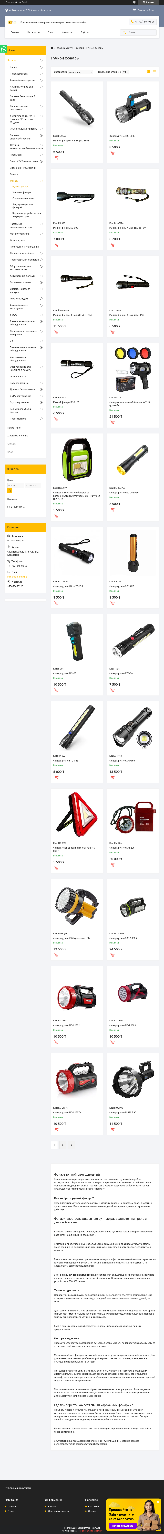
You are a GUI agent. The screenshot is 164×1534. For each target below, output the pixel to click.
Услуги (13, 315)
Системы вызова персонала (19, 108)
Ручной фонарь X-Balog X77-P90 (126, 315)
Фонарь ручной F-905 (64, 673)
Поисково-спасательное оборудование (23, 349)
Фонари (79, 48)
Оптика (14, 174)
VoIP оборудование (20, 396)
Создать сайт (12, 2)
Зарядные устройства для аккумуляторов (26, 215)
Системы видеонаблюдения (20, 137)
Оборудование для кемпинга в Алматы (20, 368)
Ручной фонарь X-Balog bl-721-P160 (72, 315)
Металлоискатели (20, 233)
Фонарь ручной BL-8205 (122, 136)
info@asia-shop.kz (17, 576)
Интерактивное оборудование (18, 359)
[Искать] (124, 32)
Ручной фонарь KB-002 (65, 228)
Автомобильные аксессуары (19, 307)
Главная (15, 32)
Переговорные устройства (24, 259)
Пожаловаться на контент (90, 1531)
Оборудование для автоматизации (20, 268)
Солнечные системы (23, 198)
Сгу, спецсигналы (19, 402)
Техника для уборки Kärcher (20, 411)
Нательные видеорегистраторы (21, 225)
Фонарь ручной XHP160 (122, 760)
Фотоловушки (17, 240)
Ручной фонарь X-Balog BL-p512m (127, 228)
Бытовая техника (19, 383)
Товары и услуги (64, 48)
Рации (13, 67)
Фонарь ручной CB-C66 (121, 586)
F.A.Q (10, 451)
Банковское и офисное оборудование (22, 323)
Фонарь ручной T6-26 (121, 673)
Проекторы (16, 154)
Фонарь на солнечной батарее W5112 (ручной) (129, 404)
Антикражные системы (22, 276)
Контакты (67, 32)
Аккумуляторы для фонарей (22, 206)
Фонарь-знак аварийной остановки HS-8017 (74, 849)
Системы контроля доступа (20, 291)
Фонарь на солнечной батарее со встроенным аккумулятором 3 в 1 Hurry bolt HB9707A (76, 495)
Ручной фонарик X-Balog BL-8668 (71, 140)
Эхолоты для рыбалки (22, 253)
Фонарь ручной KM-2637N (67, 1112)
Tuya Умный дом (19, 298)
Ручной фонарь (20, 186)
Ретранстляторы (19, 73)
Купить (56, 157)
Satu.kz (96, 1528)
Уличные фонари (21, 192)
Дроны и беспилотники (22, 389)
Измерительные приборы (23, 128)
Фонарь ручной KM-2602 (66, 1025)
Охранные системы (20, 282)
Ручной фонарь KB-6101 (66, 402)
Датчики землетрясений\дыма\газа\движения (24, 147)
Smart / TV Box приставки (24, 161)
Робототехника (18, 418)
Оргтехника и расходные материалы (23, 333)
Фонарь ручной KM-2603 (122, 1025)
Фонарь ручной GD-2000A (123, 938)
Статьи (92, 1511)
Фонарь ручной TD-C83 (65, 760)
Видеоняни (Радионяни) (23, 168)
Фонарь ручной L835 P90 (122, 1112)
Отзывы (12, 443)
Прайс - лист (14, 427)
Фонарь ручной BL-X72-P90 (68, 586)
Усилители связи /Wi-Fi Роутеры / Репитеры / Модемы (22, 119)
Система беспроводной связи (22, 98)
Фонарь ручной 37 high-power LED (71, 938)
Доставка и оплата (18, 435)
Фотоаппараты (18, 376)
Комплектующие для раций (21, 88)
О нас (51, 32)
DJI (11, 341)
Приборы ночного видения (24, 246)
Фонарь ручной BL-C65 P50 (124, 492)
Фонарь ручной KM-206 (121, 847)
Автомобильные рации (22, 80)
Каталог (32, 32)
